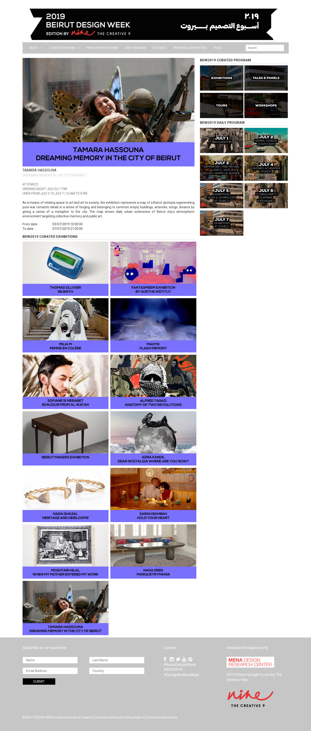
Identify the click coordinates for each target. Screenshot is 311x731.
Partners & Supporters (190, 48)
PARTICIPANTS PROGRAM (102, 48)
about (36, 48)
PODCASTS (160, 48)
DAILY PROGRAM (135, 48)
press (218, 48)
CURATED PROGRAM (64, 48)
